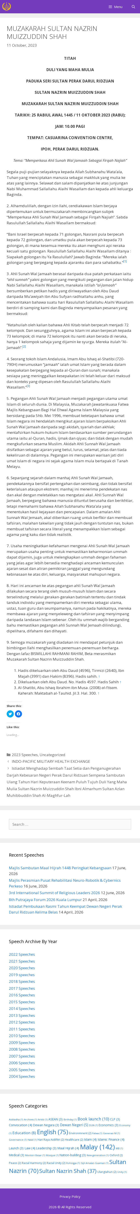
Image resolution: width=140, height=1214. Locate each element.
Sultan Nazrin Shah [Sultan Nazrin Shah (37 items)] (67, 1170)
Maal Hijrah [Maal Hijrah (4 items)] (68, 1148)
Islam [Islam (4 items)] (90, 1139)
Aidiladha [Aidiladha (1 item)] (16, 1119)
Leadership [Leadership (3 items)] (46, 1148)
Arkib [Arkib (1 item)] (43, 1119)
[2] (24, 346)
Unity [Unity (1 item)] (122, 1172)
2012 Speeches (22, 1022)
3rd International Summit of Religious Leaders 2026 (54, 892)
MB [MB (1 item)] (119, 1148)
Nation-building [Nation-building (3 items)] (73, 1155)
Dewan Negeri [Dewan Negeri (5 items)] (74, 1124)
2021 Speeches (22, 961)
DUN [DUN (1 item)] (93, 1125)
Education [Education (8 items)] (24, 1132)
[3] (28, 386)
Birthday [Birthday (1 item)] (70, 1119)
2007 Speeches (22, 1056)
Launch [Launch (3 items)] (16, 1148)
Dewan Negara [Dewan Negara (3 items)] (46, 1125)
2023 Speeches (25, 754)
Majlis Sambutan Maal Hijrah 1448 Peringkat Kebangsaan (60, 867)
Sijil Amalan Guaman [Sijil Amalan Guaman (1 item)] (94, 1163)
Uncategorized (52, 754)
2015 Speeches (22, 1001)
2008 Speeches (22, 1049)
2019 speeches (22, 974)
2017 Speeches (22, 988)
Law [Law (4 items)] (29, 1148)
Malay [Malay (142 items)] (97, 1146)
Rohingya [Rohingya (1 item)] (73, 1163)
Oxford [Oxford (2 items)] (116, 1155)
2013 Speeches (22, 1015)
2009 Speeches (22, 1042)
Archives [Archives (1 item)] (30, 1119)
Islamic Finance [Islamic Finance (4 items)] (111, 1139)
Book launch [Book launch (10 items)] (93, 1119)
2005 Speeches (22, 1069)
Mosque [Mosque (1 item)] (52, 1155)
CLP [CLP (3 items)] (115, 1119)
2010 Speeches (22, 1035)
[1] (125, 261)
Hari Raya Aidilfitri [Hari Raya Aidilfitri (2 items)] (51, 1140)
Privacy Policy (70, 1196)
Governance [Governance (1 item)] (18, 1139)
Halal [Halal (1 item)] (32, 1139)
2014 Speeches (22, 1008)
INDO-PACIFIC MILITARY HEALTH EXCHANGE (51, 761)
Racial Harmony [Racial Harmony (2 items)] (34, 1163)
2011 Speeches (22, 1029)
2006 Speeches (22, 1062)
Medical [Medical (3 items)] (16, 1155)
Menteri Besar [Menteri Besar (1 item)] (35, 1155)
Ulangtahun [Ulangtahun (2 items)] (106, 1172)
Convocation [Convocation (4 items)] (20, 1125)
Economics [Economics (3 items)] (108, 1125)
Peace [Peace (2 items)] (15, 1163)
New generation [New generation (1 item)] (98, 1155)
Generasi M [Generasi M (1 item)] (111, 1133)
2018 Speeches (22, 981)
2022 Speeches (22, 954)
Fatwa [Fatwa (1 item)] (97, 1133)
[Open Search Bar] (133, 6)
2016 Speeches (22, 995)
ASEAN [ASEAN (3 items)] (55, 1119)
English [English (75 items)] (52, 1132)
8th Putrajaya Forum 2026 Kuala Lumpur (45, 899)
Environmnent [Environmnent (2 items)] (80, 1133)
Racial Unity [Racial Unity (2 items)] (56, 1163)
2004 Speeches (22, 1076)
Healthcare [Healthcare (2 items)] (74, 1140)
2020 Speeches (22, 967)
